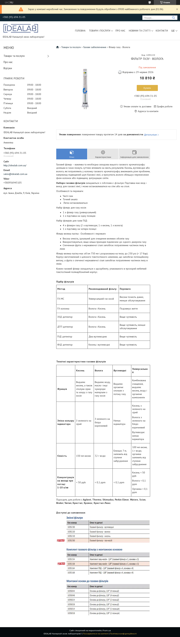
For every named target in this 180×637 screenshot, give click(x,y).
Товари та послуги (14, 56)
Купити (147, 88)
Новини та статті (139, 30)
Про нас (120, 30)
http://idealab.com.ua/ (15, 165)
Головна (80, 30)
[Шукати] (173, 17)
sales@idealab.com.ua (15, 174)
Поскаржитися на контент (95, 633)
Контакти (162, 30)
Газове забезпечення (94, 47)
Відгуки (8, 68)
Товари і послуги (99, 30)
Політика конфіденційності (123, 633)
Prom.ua (107, 630)
